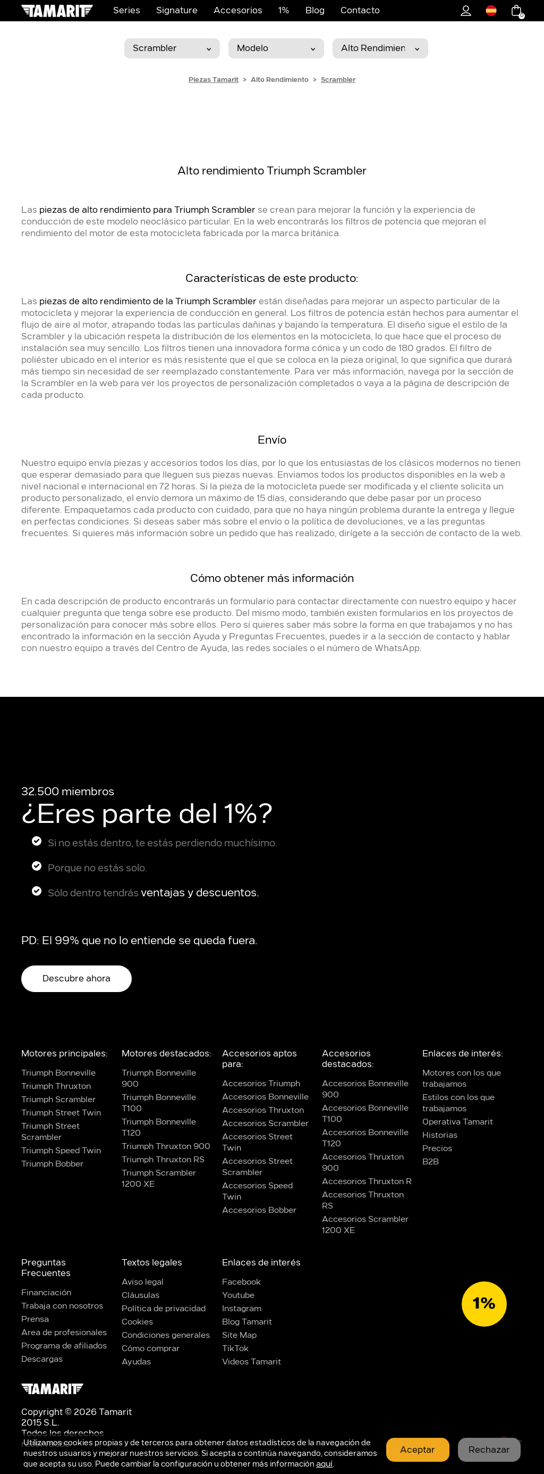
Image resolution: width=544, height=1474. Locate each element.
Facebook (241, 1282)
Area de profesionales (64, 1333)
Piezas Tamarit (214, 80)
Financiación (46, 1293)
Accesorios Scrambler (265, 1124)
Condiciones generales (166, 1335)
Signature (177, 10)
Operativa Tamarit (457, 1122)
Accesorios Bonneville (265, 1097)
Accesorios (238, 10)
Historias (439, 1135)
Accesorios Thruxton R (367, 1182)
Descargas (42, 1359)
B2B (430, 1162)
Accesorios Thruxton (263, 1110)
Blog (315, 10)
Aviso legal (143, 1282)
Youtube (238, 1296)
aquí (324, 1464)
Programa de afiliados (64, 1346)
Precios (437, 1149)
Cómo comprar (151, 1349)
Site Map (239, 1335)
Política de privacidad (164, 1309)
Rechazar (489, 1450)
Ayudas (136, 1362)
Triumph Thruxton (56, 1086)
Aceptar (417, 1450)
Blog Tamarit (247, 1322)
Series (126, 10)
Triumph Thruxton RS (163, 1160)
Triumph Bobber (52, 1164)
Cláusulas (140, 1296)
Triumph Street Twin (61, 1113)
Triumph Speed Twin (61, 1151)
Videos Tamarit (251, 1362)
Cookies (137, 1322)
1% (284, 10)
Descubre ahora (76, 979)
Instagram (241, 1309)
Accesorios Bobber (259, 1210)
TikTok (235, 1349)
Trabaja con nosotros (62, 1306)
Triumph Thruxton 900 (166, 1147)
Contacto (360, 10)
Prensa (35, 1319)
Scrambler (338, 80)
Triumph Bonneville (58, 1073)
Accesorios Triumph (261, 1084)
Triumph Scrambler (58, 1100)
